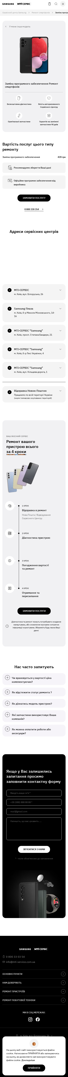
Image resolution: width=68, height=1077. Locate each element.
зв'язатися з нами (34, 849)
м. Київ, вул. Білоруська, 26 (34, 1035)
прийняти (34, 1067)
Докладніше (28, 1060)
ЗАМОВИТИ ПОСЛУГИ (34, 610)
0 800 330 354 (34, 209)
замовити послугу (34, 197)
